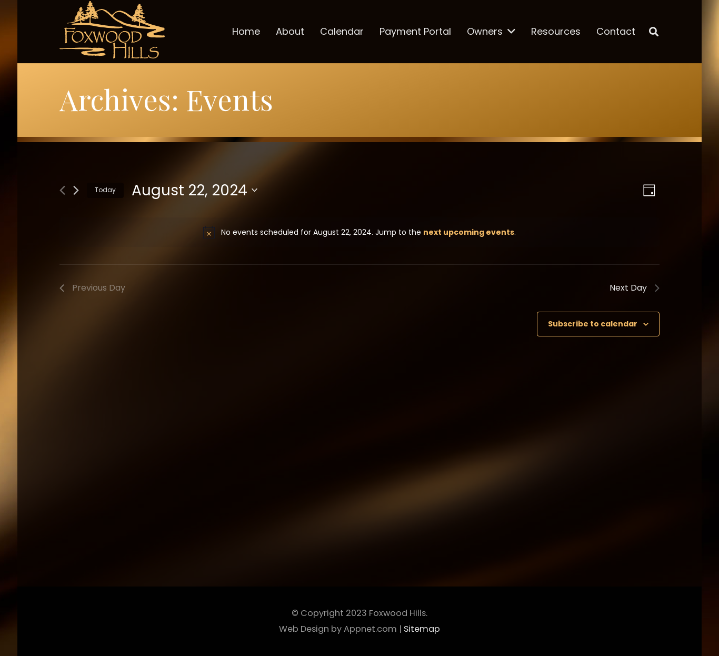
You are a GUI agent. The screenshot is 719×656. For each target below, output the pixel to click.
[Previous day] (62, 190)
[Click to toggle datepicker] (194, 190)
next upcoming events (468, 232)
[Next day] (76, 190)
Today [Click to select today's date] (105, 189)
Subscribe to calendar (592, 324)
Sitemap (422, 629)
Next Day (635, 288)
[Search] (653, 31)
